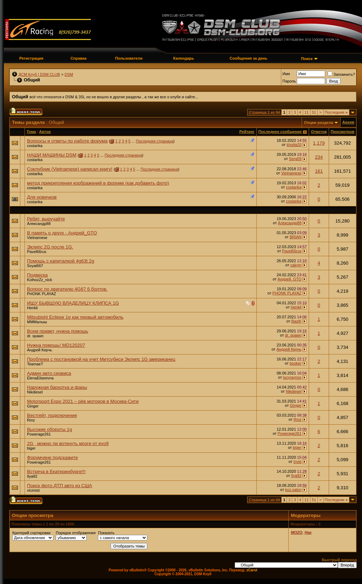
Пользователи (128, 58)
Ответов (319, 132)
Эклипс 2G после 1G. (50, 247)
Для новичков (41, 197)
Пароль (289, 81)
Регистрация (31, 58)
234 (319, 157)
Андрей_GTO (289, 279)
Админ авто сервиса (49, 373)
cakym (296, 265)
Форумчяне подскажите (52, 457)
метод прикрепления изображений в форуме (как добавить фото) (98, 183)
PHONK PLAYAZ (41, 294)
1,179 (318, 143)
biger (31, 448)
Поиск (307, 59)
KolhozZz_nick (39, 280)
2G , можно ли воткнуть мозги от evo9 (68, 443)
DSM (69, 74)
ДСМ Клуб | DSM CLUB (39, 74)
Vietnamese (291, 173)
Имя (286, 74)
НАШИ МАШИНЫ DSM (51, 155)
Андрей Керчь (39, 350)
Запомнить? (341, 74)
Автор (45, 132)
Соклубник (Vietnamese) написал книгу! (69, 169)
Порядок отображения (75, 533)
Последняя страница (154, 141)
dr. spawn (35, 336)
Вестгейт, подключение (52, 415)
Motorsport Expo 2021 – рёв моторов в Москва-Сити (83, 401)
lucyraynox (292, 377)
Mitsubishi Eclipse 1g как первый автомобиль (75, 317)
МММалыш (37, 322)
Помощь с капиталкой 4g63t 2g (60, 261)
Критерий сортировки (31, 533)
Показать (106, 533)
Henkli (32, 308)
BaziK (296, 321)
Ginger (33, 406)
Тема (31, 132)
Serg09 (295, 159)
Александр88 (39, 223)
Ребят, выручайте (46, 218)
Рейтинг (246, 132)
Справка (79, 58)
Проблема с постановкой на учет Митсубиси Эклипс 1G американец (101, 359)
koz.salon (293, 489)
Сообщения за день (248, 58)
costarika (34, 146)
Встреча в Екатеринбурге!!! (56, 471)
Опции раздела (318, 122)
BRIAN (296, 237)
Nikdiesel (35, 392)
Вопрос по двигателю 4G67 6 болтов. (67, 289)
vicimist (33, 490)
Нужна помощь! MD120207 (56, 345)
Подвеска (37, 275)
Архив (348, 122)
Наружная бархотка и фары (57, 387)
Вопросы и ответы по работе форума (67, 141)
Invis (298, 461)
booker (296, 363)
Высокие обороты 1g (49, 429)
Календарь (183, 58)
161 (319, 171)
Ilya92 (32, 476)
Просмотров (342, 132)
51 (314, 112)
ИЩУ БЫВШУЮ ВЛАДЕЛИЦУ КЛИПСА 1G (73, 303)
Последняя (336, 112)
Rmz (31, 420)
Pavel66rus (36, 252)
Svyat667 (35, 266)
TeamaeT (35, 364)
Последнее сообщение (280, 132)
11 (306, 112)
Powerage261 (39, 434)
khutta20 (294, 144)
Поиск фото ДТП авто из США (59, 485)
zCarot (251, 570)
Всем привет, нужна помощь (57, 331)
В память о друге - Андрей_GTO (62, 232)
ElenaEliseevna (40, 378)
